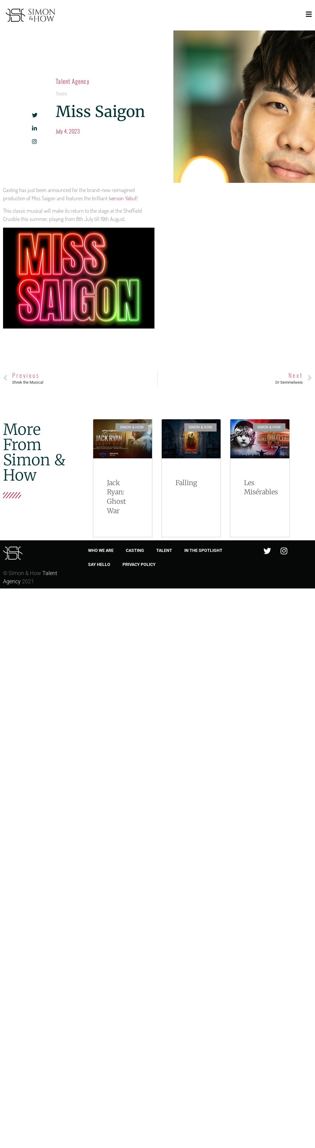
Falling (186, 482)
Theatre (61, 93)
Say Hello (99, 564)
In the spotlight (203, 550)
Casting (135, 550)
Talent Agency (72, 81)
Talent (164, 550)
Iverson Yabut (122, 198)
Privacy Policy (139, 564)
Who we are (101, 550)
